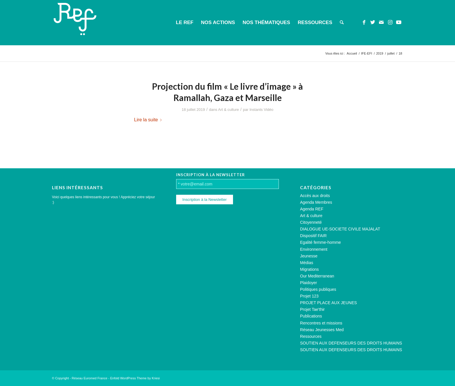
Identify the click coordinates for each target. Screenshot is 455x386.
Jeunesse (308, 256)
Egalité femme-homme (320, 242)
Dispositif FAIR (313, 235)
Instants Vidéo (261, 109)
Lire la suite (149, 119)
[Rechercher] (341, 22)
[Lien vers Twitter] (372, 22)
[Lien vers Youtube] (398, 22)
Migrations (309, 269)
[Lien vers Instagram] (390, 22)
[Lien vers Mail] (381, 22)
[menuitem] (184, 22)
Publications (311, 316)
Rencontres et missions (321, 323)
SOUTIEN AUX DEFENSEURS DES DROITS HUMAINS (351, 343)
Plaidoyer (308, 282)
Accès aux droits (315, 195)
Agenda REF (311, 209)
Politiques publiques (318, 289)
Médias (306, 262)
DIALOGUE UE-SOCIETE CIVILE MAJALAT (340, 229)
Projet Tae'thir (312, 309)
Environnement (313, 249)
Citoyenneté (311, 222)
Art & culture (228, 109)
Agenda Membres (316, 202)
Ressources (311, 336)
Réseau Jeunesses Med (322, 329)
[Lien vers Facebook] (364, 22)
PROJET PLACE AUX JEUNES (328, 302)
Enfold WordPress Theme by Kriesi (135, 378)
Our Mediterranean (317, 276)
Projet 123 (309, 296)
